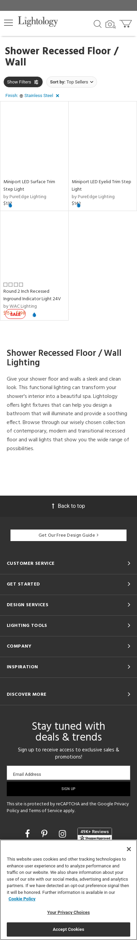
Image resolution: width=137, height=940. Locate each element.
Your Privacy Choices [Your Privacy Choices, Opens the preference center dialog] (68, 912)
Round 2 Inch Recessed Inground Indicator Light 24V (32, 295)
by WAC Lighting (20, 306)
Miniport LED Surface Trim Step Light (29, 185)
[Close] (128, 849)
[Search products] (97, 23)
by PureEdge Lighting (24, 197)
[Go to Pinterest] (45, 834)
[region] (68, 890)
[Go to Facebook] (28, 834)
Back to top (68, 506)
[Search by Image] (110, 24)
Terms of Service (45, 811)
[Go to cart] (126, 22)
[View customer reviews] (95, 834)
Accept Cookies (68, 929)
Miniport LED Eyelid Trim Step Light (101, 185)
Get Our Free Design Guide (68, 535)
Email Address (27, 774)
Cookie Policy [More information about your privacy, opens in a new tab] (22, 898)
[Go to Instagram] (63, 834)
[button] (8, 22)
